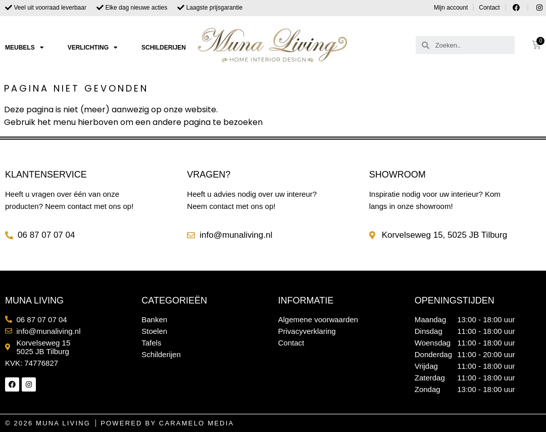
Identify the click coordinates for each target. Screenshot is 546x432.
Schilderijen (163, 47)
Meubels (24, 47)
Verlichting (93, 47)
